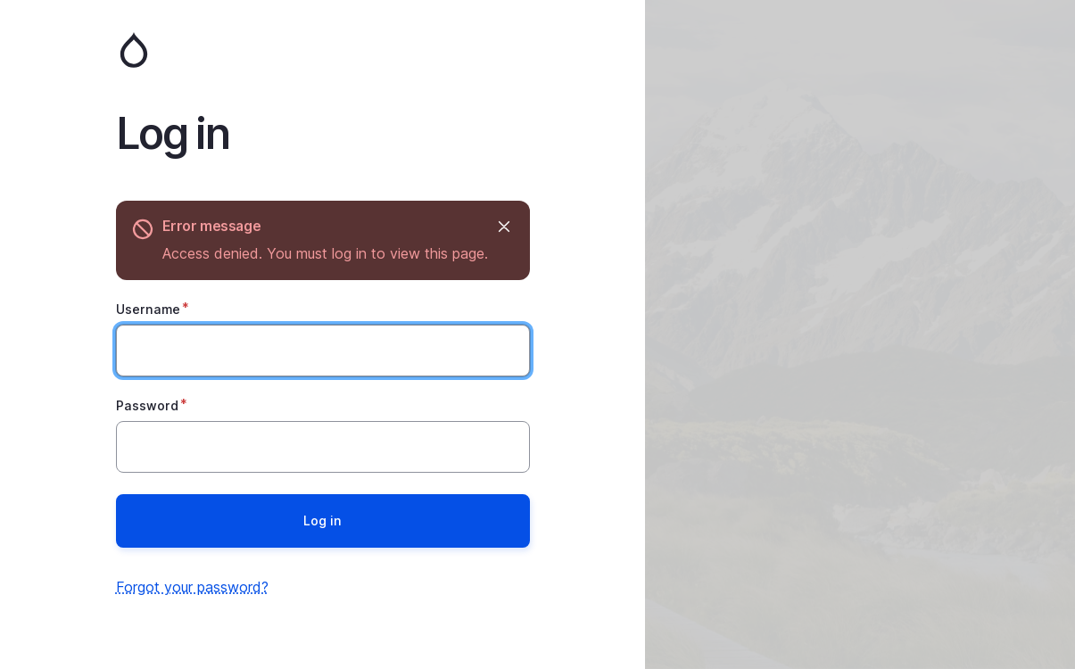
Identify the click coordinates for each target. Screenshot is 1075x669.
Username (148, 309)
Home (323, 50)
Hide (504, 226)
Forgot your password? (192, 587)
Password (147, 405)
